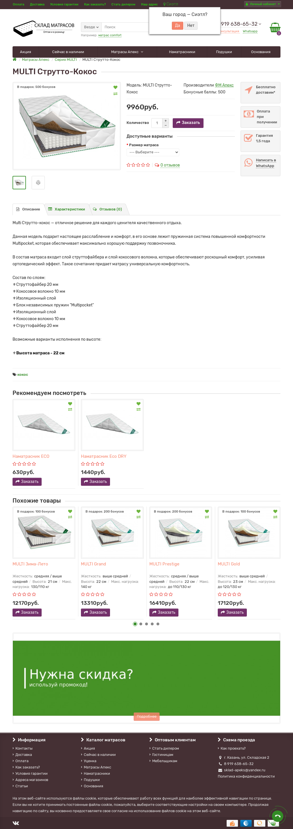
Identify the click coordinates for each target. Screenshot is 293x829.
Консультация (229, 31)
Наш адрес (149, 4)
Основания (260, 52)
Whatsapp (250, 31)
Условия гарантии (64, 4)
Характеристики (66, 209)
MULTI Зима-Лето (30, 564)
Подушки (224, 52)
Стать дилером (123, 4)
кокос (22, 374)
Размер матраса (143, 145)
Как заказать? (95, 4)
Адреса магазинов (30, 780)
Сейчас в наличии (68, 52)
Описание (28, 209)
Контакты (22, 748)
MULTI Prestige (164, 564)
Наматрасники (182, 52)
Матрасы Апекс (125, 52)
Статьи (20, 786)
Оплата (18, 4)
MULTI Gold (229, 564)
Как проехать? (232, 748)
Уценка (88, 761)
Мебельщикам (163, 761)
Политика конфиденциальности (246, 776)
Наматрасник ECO (31, 456)
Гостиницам (161, 754)
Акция (25, 52)
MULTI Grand (93, 564)
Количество (138, 123)
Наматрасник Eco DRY (104, 456)
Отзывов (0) (107, 209)
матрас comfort (109, 35)
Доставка (37, 4)
